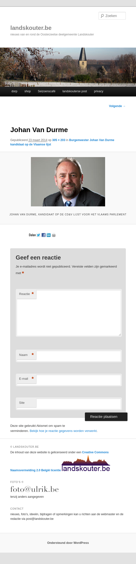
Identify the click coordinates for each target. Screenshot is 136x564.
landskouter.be (30, 28)
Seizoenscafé (46, 91)
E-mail (26, 378)
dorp (14, 91)
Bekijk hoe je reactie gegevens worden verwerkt (63, 431)
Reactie (26, 294)
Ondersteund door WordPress (68, 543)
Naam (26, 355)
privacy (98, 91)
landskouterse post (75, 91)
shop (27, 91)
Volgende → (117, 106)
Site (22, 402)
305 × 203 (58, 140)
